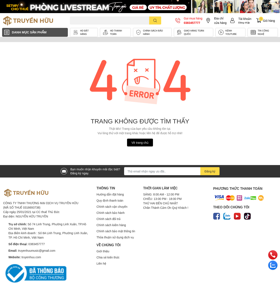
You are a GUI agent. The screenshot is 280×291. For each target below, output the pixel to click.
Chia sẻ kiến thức (107, 257)
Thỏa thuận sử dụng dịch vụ (115, 237)
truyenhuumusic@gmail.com (36, 250)
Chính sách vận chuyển (111, 206)
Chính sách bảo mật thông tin (115, 231)
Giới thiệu (102, 251)
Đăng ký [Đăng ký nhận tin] (210, 171)
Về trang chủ (140, 142)
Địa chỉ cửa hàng (220, 20)
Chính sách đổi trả (108, 219)
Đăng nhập (244, 22)
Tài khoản (244, 18)
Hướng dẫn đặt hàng (110, 194)
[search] (155, 20)
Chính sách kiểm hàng (111, 225)
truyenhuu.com (31, 257)
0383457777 (192, 23)
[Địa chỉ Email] (172, 171)
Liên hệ (101, 263)
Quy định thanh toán (109, 200)
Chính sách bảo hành (110, 212)
